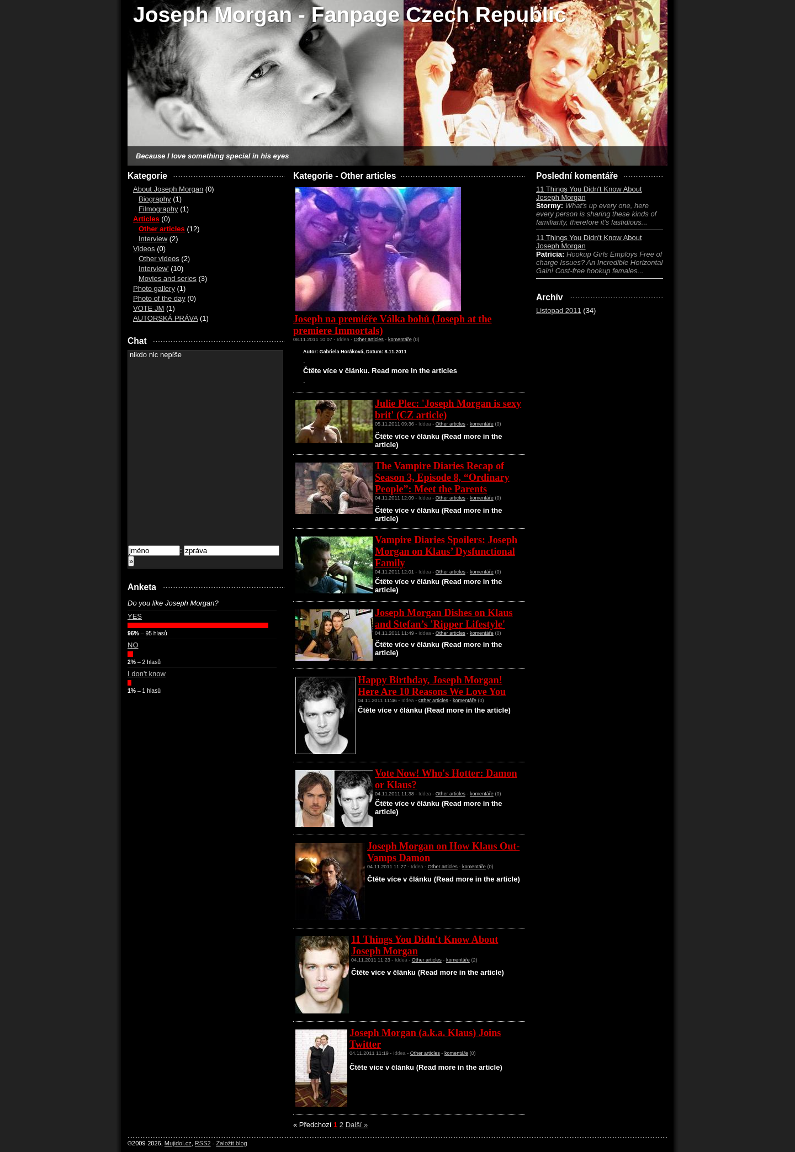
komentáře (400, 339)
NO (133, 645)
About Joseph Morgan (168, 189)
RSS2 (203, 1143)
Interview (153, 239)
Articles (146, 219)
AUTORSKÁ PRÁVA (165, 318)
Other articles (162, 229)
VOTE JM (148, 308)
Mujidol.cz (178, 1143)
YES (135, 616)
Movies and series (168, 278)
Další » (357, 1125)
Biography (155, 199)
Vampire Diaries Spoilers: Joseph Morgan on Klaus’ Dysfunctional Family (446, 551)
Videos (144, 249)
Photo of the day (159, 298)
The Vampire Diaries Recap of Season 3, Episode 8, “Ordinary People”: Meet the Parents (442, 477)
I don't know (147, 674)
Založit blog (231, 1143)
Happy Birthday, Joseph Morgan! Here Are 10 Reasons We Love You (432, 686)
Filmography (158, 209)
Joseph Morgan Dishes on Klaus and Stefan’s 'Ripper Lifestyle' (444, 618)
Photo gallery (154, 288)
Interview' (154, 268)
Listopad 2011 (558, 310)
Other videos (159, 258)
